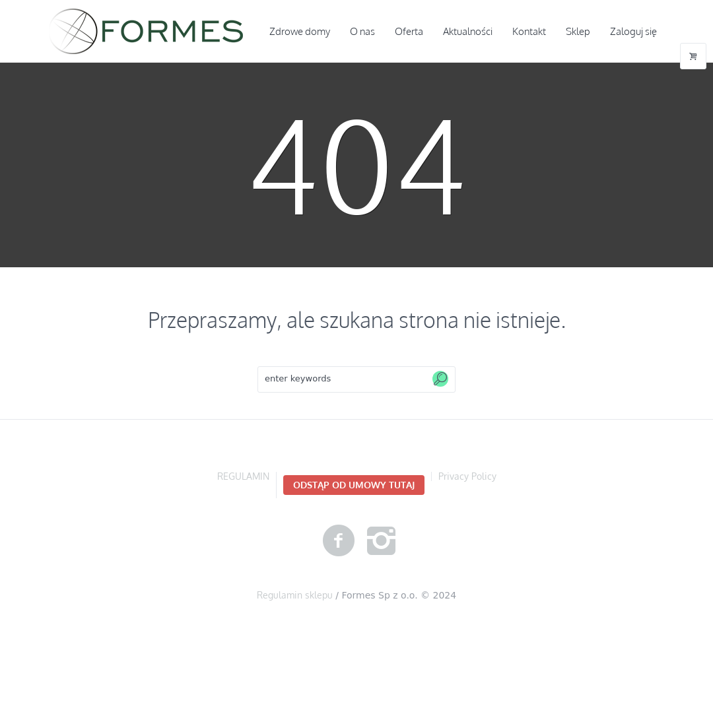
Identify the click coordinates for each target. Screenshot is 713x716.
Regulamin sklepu (295, 595)
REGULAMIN (243, 476)
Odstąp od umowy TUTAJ (354, 484)
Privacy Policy (467, 476)
